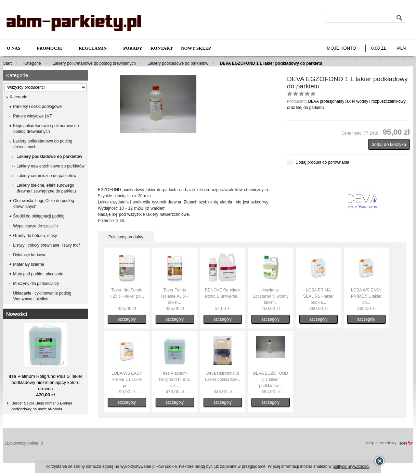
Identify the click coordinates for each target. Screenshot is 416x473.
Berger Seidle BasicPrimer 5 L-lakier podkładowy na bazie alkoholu (42, 406)
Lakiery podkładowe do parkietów (177, 63)
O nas (13, 48)
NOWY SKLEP (196, 48)
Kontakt (162, 48)
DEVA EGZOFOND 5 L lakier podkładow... (270, 379)
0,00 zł (378, 48)
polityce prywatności (351, 466)
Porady (132, 48)
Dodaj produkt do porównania (322, 162)
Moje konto (341, 48)
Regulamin (93, 48)
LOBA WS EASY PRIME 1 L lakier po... (127, 379)
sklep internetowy (380, 442)
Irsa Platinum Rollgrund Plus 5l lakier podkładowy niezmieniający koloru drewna (45, 382)
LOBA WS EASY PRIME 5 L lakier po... (366, 296)
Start (7, 63)
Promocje (49, 48)
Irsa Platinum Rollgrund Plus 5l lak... (174, 379)
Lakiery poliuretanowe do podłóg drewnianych (94, 63)
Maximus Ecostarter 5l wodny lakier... (270, 296)
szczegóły (127, 319)
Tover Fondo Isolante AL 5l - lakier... (174, 296)
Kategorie (32, 63)
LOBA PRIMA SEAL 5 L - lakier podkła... (318, 296)
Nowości (16, 314)
